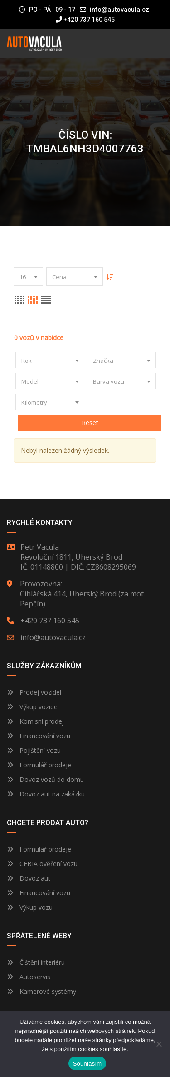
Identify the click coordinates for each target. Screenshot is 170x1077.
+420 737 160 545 (85, 19)
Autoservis (28, 976)
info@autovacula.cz (119, 9)
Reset (90, 422)
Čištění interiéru (36, 962)
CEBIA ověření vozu (48, 863)
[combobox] (28, 276)
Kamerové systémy (41, 991)
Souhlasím (87, 1063)
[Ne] (158, 1043)
